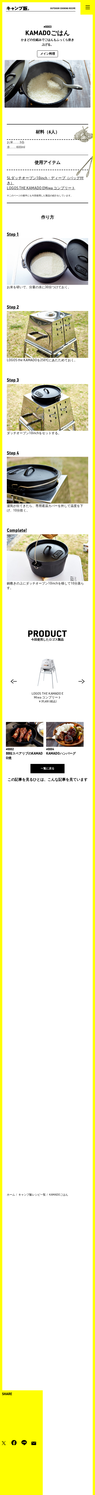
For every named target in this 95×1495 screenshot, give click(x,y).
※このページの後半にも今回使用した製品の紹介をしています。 (40, 195)
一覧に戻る (47, 768)
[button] (14, 681)
